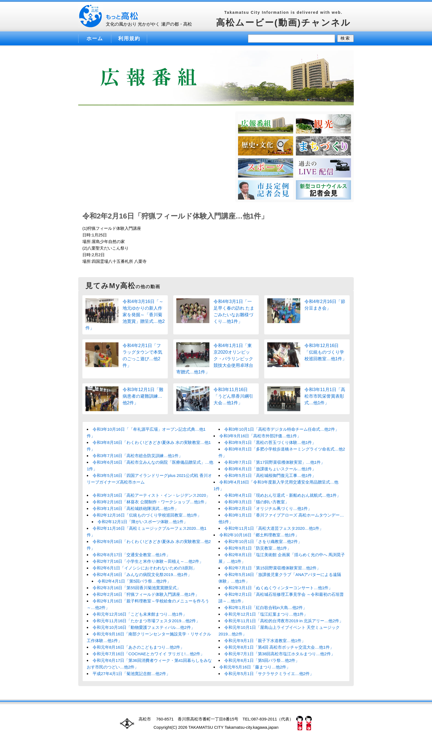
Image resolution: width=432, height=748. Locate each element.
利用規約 (129, 38)
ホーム (95, 38)
